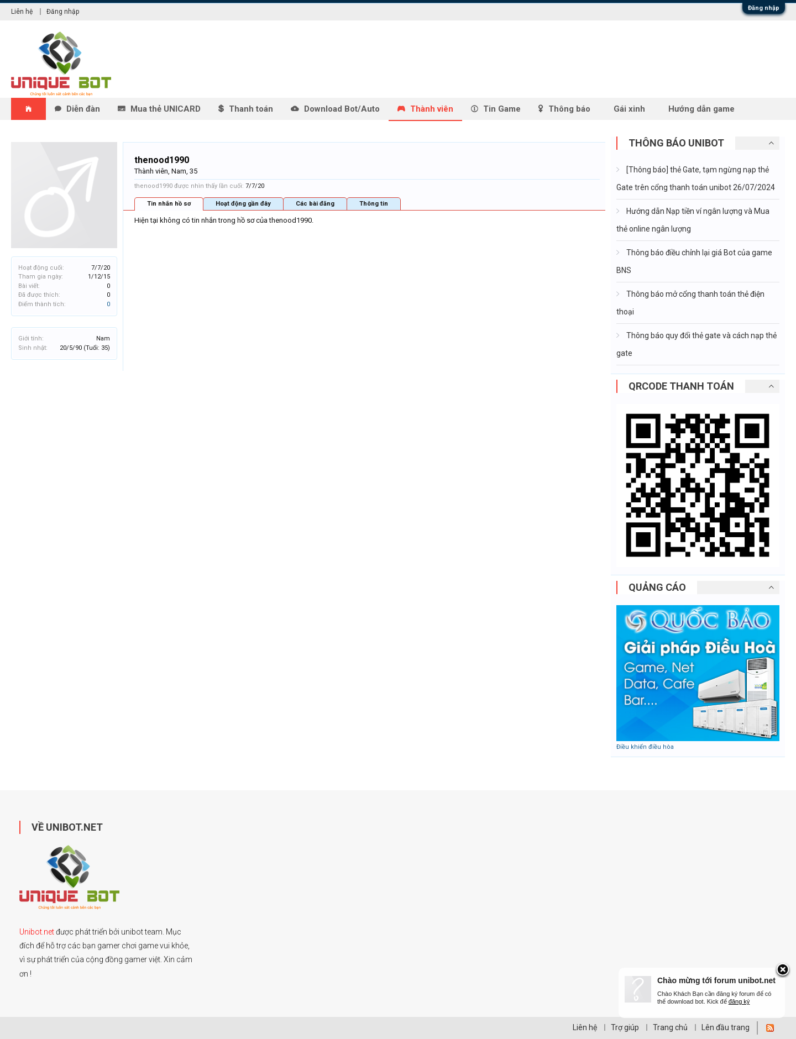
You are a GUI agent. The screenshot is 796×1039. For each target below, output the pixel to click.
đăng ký (739, 1001)
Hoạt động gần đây (243, 203)
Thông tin (373, 203)
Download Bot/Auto (342, 109)
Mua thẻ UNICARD (165, 109)
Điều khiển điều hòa (645, 747)
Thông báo (569, 109)
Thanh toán (251, 109)
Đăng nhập (763, 8)
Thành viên (431, 109)
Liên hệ (22, 11)
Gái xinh (629, 109)
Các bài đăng (315, 203)
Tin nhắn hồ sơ (169, 203)
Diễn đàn (83, 109)
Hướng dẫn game (701, 109)
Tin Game (502, 109)
